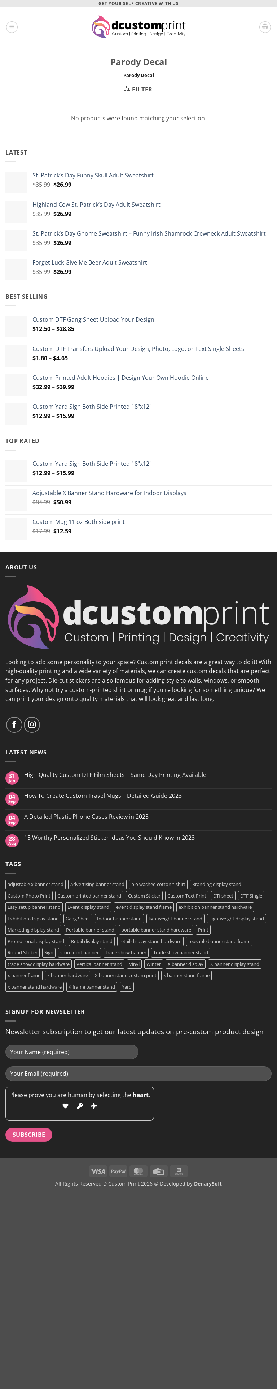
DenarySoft (208, 1183)
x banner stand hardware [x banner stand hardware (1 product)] (35, 987)
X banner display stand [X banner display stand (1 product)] (234, 964)
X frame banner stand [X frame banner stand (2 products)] (92, 987)
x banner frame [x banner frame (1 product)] (24, 975)
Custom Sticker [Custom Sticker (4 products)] (144, 896)
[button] (12, 27)
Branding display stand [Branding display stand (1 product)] (216, 884)
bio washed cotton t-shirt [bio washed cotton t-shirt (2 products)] (158, 884)
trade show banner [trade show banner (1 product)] (126, 952)
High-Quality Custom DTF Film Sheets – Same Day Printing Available (115, 774)
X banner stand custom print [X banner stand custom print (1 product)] (126, 975)
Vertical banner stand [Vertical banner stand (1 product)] (99, 964)
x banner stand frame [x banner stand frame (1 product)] (186, 975)
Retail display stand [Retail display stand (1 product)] (92, 941)
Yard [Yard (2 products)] (127, 987)
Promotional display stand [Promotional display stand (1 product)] (36, 941)
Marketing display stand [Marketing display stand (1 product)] (33, 929)
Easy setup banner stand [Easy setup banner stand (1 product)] (34, 907)
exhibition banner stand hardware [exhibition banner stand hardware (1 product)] (215, 907)
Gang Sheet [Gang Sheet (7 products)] (78, 918)
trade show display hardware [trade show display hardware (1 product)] (39, 964)
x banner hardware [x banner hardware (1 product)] (67, 975)
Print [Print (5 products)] (203, 929)
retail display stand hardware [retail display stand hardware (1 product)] (150, 941)
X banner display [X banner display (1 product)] (185, 964)
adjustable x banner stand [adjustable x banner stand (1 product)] (35, 884)
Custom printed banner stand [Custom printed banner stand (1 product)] (89, 896)
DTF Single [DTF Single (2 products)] (251, 896)
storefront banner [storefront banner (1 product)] (79, 952)
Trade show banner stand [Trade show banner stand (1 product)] (180, 952)
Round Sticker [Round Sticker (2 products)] (23, 952)
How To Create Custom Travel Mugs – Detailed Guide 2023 (103, 795)
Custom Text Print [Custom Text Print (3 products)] (186, 896)
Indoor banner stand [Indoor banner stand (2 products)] (119, 918)
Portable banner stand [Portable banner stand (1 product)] (90, 929)
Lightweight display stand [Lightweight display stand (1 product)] (236, 918)
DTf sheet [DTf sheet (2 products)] (223, 896)
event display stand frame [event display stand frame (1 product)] (144, 907)
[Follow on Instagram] (32, 725)
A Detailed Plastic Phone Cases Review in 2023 (86, 816)
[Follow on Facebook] (14, 725)
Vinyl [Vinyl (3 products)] (134, 964)
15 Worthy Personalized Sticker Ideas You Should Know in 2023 (109, 837)
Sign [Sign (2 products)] (48, 952)
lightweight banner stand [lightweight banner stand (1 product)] (175, 918)
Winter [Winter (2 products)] (153, 964)
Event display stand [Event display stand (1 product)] (88, 907)
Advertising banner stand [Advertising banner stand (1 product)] (97, 884)
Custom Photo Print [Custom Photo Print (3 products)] (29, 896)
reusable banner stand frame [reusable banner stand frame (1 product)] (219, 941)
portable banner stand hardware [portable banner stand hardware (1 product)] (156, 929)
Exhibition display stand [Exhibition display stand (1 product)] (33, 918)
